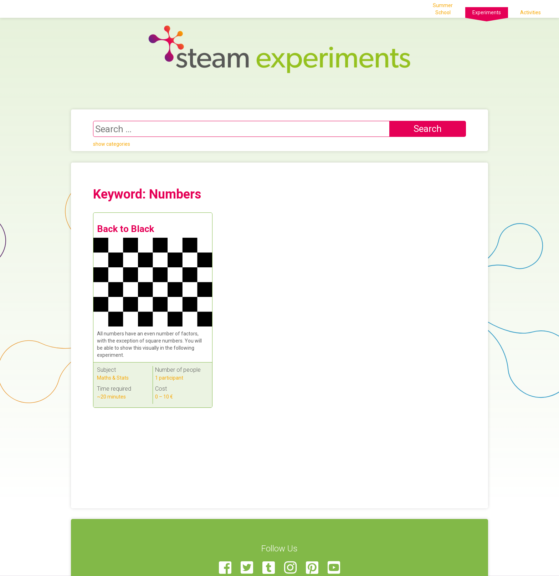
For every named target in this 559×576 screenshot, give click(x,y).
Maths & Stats (113, 378)
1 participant (169, 378)
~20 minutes (111, 397)
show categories (111, 144)
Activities (530, 12)
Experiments (486, 12)
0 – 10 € (164, 397)
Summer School (443, 8)
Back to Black (125, 228)
